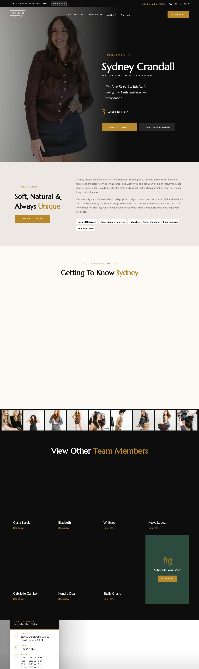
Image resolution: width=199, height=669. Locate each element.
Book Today (59, 4)
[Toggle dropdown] (81, 15)
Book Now (178, 14)
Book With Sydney (119, 127)
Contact (126, 15)
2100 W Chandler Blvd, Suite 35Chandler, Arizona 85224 (35, 638)
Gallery (112, 15)
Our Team (73, 14)
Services (92, 14)
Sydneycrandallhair (157, 127)
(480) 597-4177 (28, 649)
